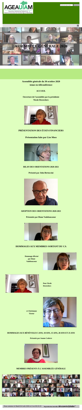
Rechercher (76, 5)
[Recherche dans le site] (66, 5)
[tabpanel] (41, 48)
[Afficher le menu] (77, 25)
